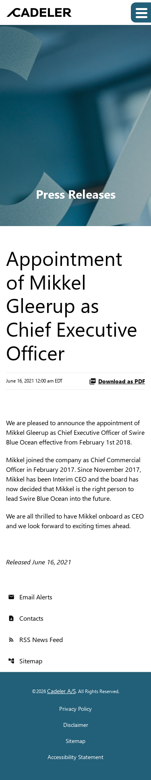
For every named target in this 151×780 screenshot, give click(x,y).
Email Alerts (30, 597)
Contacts (25, 618)
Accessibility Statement (75, 757)
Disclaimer (75, 725)
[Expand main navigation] (141, 12)
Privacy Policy (75, 709)
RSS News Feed (35, 639)
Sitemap (25, 661)
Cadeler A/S (61, 691)
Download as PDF (117, 381)
